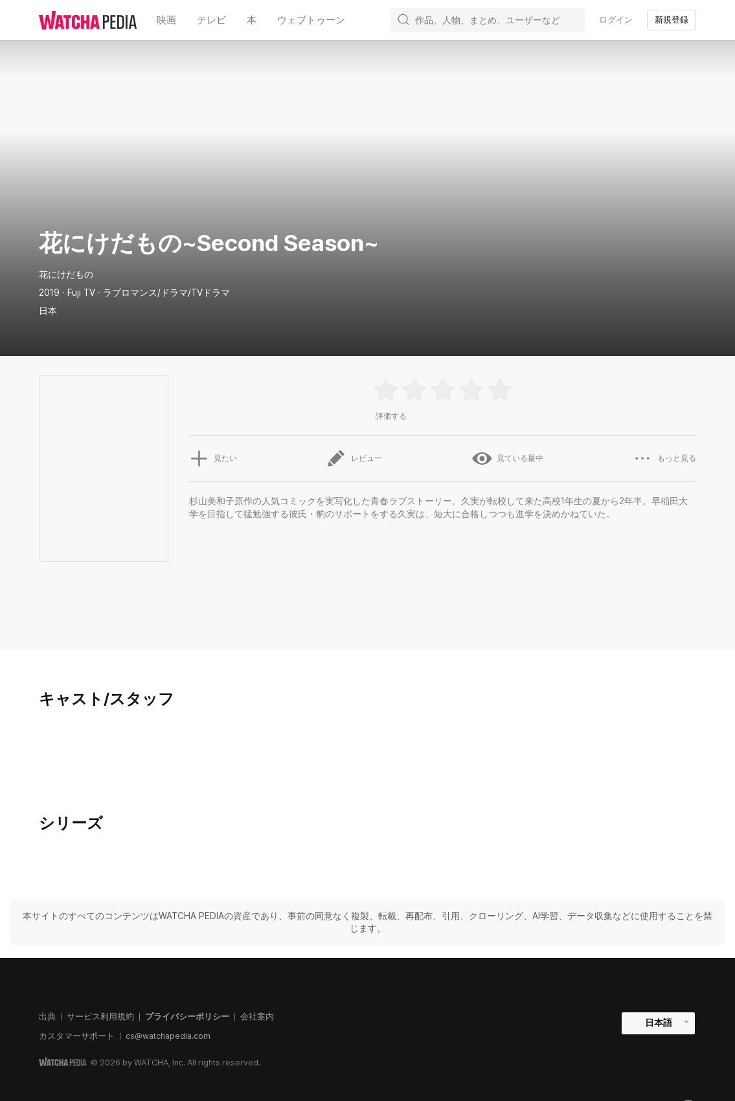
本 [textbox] (251, 19)
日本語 (658, 1023)
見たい (213, 458)
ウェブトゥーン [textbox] (311, 19)
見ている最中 (507, 458)
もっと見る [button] (664, 458)
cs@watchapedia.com (168, 1036)
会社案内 (257, 1016)
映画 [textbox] (166, 19)
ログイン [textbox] (616, 20)
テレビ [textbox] (211, 19)
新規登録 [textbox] (671, 20)
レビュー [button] (354, 458)
